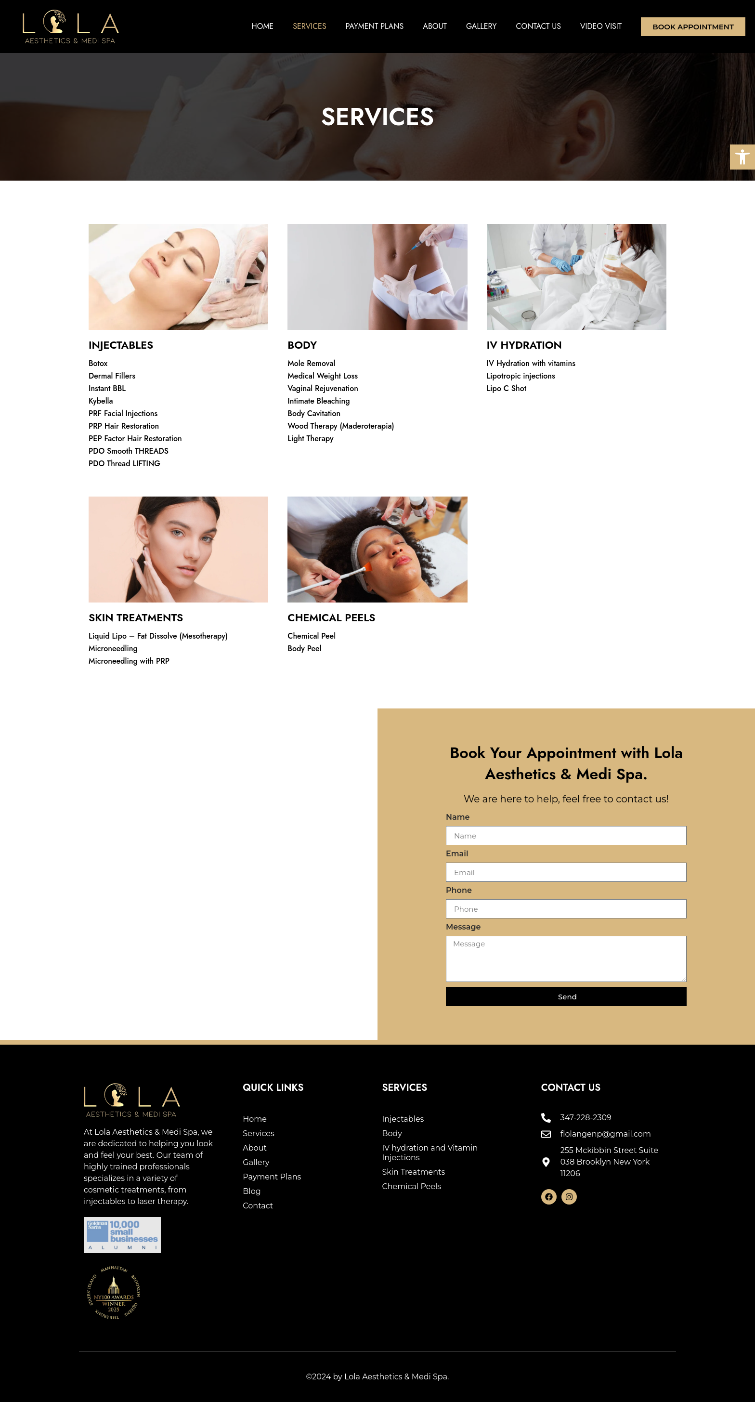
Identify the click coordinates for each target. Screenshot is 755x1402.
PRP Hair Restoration (124, 426)
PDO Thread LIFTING (124, 463)
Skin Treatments (413, 1172)
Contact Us (538, 26)
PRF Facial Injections (123, 413)
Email (457, 854)
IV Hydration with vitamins (531, 363)
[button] (742, 157)
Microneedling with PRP (129, 661)
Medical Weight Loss (322, 375)
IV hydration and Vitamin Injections (430, 1152)
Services (309, 26)
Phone (459, 891)
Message (463, 927)
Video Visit (601, 26)
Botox (98, 363)
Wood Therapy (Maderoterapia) (340, 426)
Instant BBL (107, 388)
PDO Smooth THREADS (129, 451)
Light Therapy (310, 438)
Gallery (481, 26)
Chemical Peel (311, 636)
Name (458, 817)
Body (392, 1133)
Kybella (101, 400)
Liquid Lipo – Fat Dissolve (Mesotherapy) (158, 636)
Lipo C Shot (506, 388)
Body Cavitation (313, 413)
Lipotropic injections (521, 375)
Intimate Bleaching (318, 400)
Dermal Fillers (112, 375)
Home (262, 26)
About (435, 26)
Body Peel (304, 648)
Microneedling (113, 648)
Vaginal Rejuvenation (322, 388)
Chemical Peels (411, 1186)
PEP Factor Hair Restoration (135, 438)
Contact (258, 1205)
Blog (251, 1191)
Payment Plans (375, 26)
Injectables (403, 1119)
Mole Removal (311, 363)
